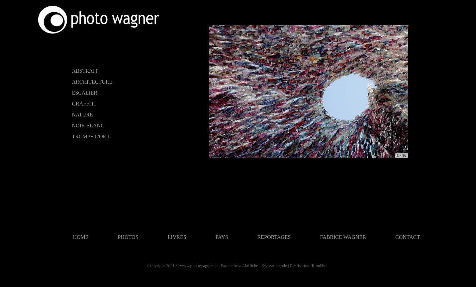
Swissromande (274, 265)
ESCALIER (84, 93)
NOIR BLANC (88, 125)
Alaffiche (250, 265)
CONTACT (407, 237)
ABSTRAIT (85, 71)
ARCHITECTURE (92, 82)
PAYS (222, 237)
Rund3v (318, 265)
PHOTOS (128, 237)
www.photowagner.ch (199, 265)
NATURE (82, 114)
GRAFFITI (84, 104)
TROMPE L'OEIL (91, 136)
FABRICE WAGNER (343, 237)
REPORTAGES (274, 237)
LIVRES (177, 237)
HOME (81, 237)
